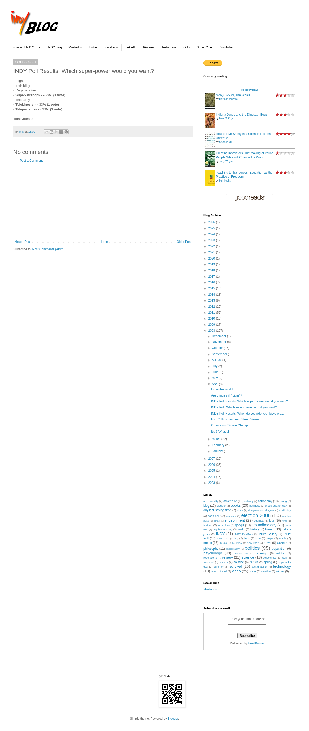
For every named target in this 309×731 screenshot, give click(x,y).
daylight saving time (217, 510)
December (219, 336)
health (241, 529)
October (218, 348)
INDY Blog (54, 47)
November (219, 342)
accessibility (210, 501)
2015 (212, 288)
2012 (212, 306)
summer (219, 566)
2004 (212, 477)
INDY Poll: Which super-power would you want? (244, 407)
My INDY (237, 542)
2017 (212, 276)
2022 (212, 246)
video (236, 571)
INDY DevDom (243, 534)
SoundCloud (205, 47)
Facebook (111, 47)
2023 (212, 240)
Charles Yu (225, 142)
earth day (285, 510)
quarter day (241, 553)
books (236, 505)
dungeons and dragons (261, 510)
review (227, 557)
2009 (212, 324)
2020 (212, 258)
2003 (212, 483)
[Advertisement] (103, 201)
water (252, 571)
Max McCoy (226, 118)
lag (236, 538)
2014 (212, 294)
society (223, 562)
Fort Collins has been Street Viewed (235, 419)
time (213, 571)
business (254, 505)
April (215, 384)
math (282, 538)
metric (207, 543)
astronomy (265, 501)
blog (206, 506)
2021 (212, 252)
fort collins (224, 525)
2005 (212, 470)
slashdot (208, 562)
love (258, 538)
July (215, 366)
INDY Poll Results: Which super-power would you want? (249, 401)
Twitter (93, 47)
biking (283, 501)
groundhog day (264, 525)
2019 (212, 264)
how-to (269, 529)
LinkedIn (130, 47)
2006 (212, 465)
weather (266, 571)
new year (253, 542)
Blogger (173, 718)
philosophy (210, 549)
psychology (212, 553)
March (216, 439)
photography (233, 548)
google (239, 525)
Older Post (184, 242)
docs (240, 510)
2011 (212, 312)
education (231, 516)
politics (252, 548)
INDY (220, 534)
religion (280, 553)
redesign (262, 553)
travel (223, 571)
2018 (212, 270)
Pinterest (149, 47)
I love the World (222, 389)
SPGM (254, 562)
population (279, 549)
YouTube (226, 47)
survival (235, 566)
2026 (212, 222)
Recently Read (249, 89)
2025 (212, 228)
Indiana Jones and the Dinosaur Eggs (241, 114)
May (215, 378)
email (217, 520)
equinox (259, 520)
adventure (230, 501)
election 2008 (256, 515)
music (223, 542)
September (220, 354)
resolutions (210, 557)
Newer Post (23, 242)
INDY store (223, 538)
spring (268, 562)
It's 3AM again (221, 431)
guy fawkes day (222, 529)
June (215, 372)
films (284, 520)
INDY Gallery (268, 534)
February (218, 445)
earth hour (214, 516)
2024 (212, 234)
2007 (212, 458)
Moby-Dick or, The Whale (233, 95)
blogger (221, 505)
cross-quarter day (276, 505)
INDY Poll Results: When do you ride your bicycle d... (247, 413)
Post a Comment (31, 160)
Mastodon (75, 47)
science (248, 557)
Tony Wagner (226, 161)
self (284, 557)
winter (280, 571)
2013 (212, 300)
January (218, 451)
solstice (239, 562)
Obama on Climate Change (229, 425)
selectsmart (270, 557)
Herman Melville (228, 99)
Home (104, 242)
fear (271, 520)
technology (282, 566)
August (217, 360)
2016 (212, 282)
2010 (212, 318)
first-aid (207, 525)
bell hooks (225, 180)
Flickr (186, 47)
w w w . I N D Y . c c (27, 47)
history (254, 529)
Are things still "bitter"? (226, 395)
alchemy (248, 501)
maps (270, 538)
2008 (212, 330)
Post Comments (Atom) (48, 249)
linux (247, 538)
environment (235, 520)
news (267, 543)
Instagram (169, 47)
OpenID (282, 542)
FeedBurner (256, 643)
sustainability (259, 566)
